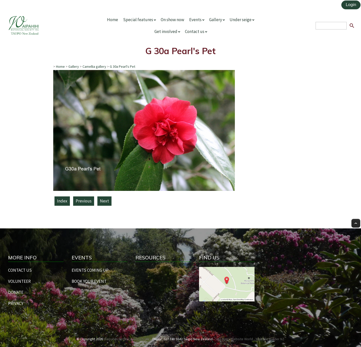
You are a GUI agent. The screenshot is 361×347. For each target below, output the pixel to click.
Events (195, 19)
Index (62, 201)
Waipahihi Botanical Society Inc (127, 339)
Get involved (165, 31)
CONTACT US (20, 270)
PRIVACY (15, 303)
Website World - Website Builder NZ (257, 339)
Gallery (215, 19)
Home (112, 19)
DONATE (15, 292)
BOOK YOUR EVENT (89, 281)
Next (104, 201)
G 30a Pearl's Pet (122, 66)
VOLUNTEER (19, 281)
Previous (84, 201)
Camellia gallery (94, 66)
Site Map (221, 339)
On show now (172, 19)
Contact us (194, 31)
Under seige (241, 19)
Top (355, 223)
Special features (138, 19)
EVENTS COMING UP (90, 270)
